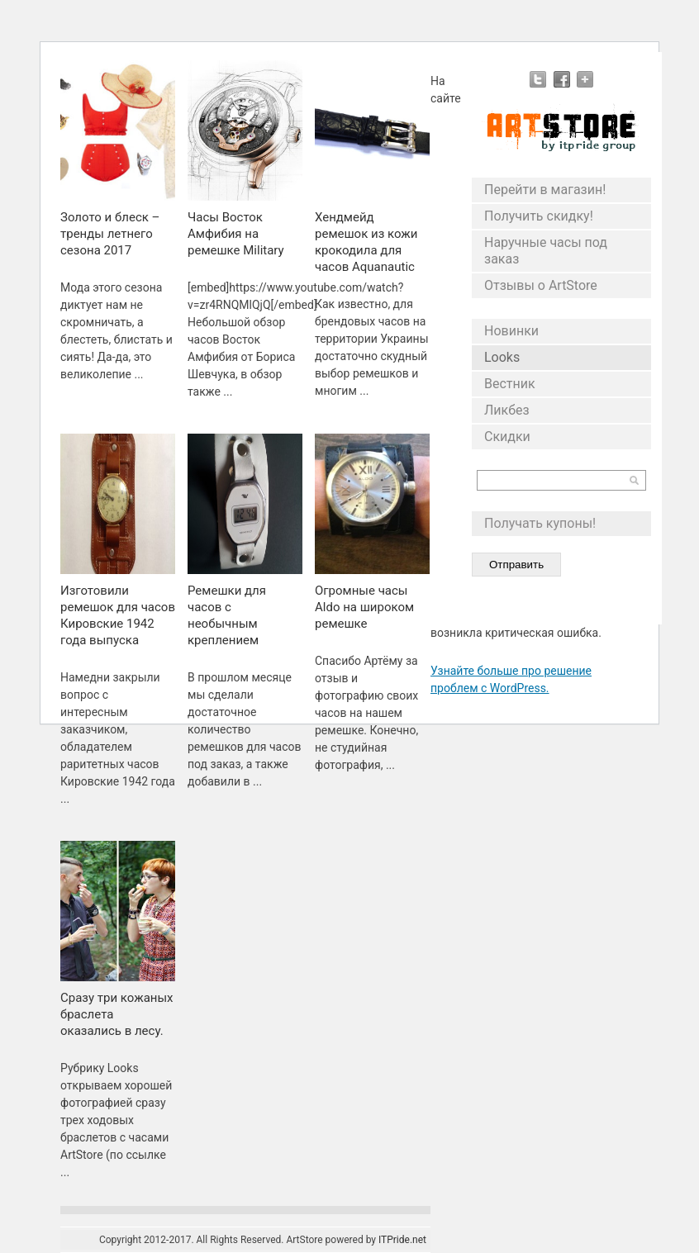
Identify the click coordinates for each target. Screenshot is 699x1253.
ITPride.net (402, 1240)
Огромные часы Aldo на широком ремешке (364, 607)
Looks (502, 357)
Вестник (509, 384)
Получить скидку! (538, 216)
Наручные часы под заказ (545, 251)
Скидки (507, 436)
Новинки (511, 331)
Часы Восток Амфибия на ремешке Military (236, 234)
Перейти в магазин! (545, 189)
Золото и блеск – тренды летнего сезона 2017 (109, 234)
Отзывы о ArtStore (540, 285)
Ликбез (507, 410)
